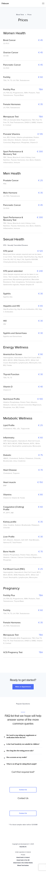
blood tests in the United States (23, 863)
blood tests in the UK (23, 860)
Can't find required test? (23, 772)
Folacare (5, 3)
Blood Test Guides (23, 865)
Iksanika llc (23, 847)
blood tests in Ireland (23, 857)
